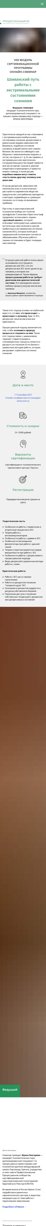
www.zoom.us (23, 401)
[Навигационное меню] (42, 4)
